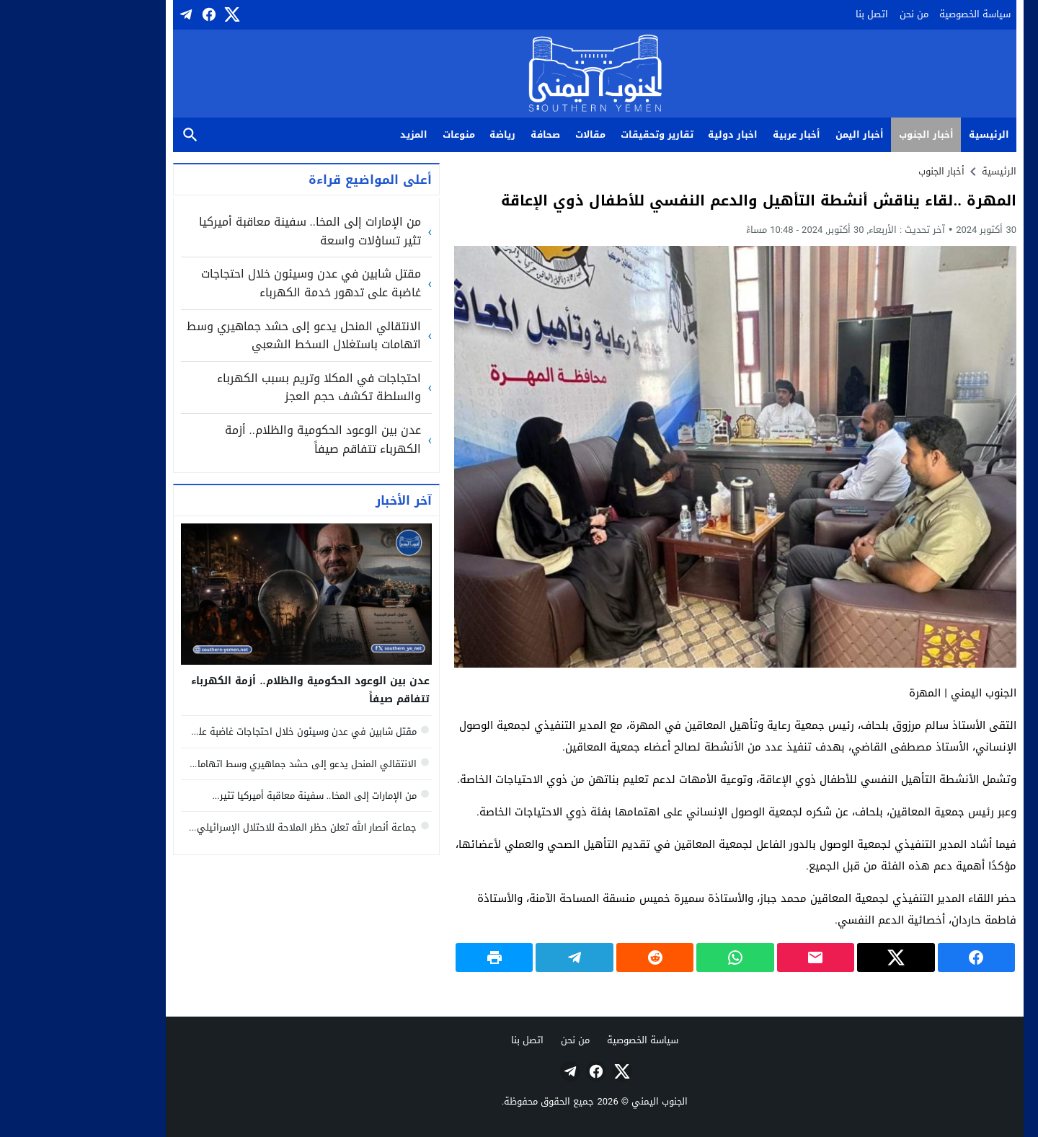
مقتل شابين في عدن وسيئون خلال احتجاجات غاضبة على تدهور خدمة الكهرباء (235, 283)
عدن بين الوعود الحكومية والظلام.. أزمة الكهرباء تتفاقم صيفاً (247, 439)
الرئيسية (913, 134)
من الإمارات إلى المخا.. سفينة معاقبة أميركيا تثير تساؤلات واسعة (234, 231)
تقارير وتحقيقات (581, 134)
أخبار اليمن (784, 134)
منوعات (383, 134)
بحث (114, 135)
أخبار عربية (721, 134)
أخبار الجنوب (850, 134)
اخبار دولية (657, 134)
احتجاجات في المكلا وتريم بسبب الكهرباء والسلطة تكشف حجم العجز (243, 387)
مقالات (515, 134)
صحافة (469, 134)
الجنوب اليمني (584, 1101)
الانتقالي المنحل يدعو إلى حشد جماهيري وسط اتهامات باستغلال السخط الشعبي (228, 335)
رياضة (427, 134)
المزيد (338, 134)
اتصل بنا (796, 14)
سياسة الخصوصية (899, 14)
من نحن (838, 14)
